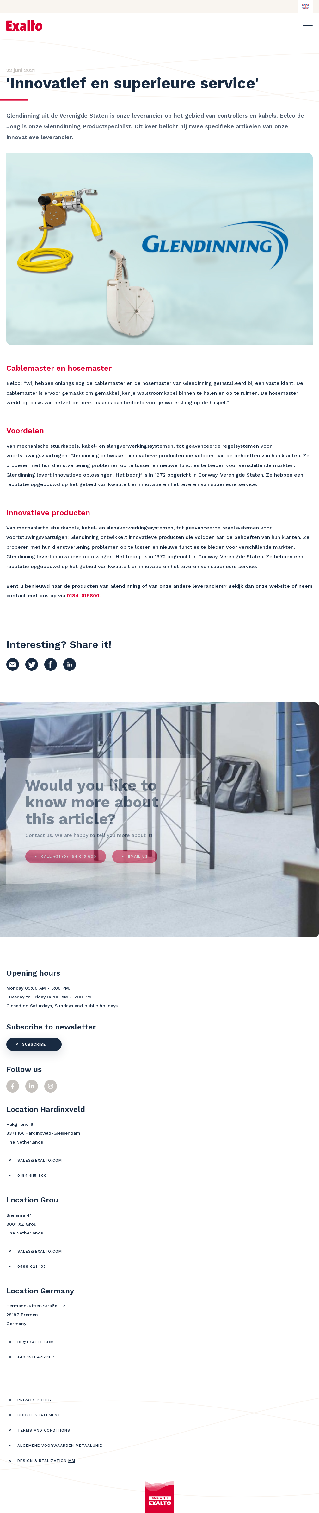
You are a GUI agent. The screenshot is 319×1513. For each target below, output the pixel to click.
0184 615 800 (32, 1175)
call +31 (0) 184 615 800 (68, 859)
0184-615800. (84, 596)
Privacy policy (34, 1400)
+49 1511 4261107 (36, 1357)
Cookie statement (39, 1415)
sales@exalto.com (39, 1160)
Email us (138, 859)
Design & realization (46, 1461)
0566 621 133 (31, 1266)
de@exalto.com (35, 1342)
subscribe (34, 1044)
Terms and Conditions (43, 1430)
